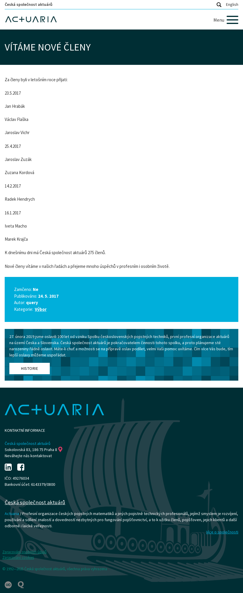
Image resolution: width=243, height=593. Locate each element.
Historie (29, 368)
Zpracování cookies (18, 557)
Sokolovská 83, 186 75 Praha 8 (33, 449)
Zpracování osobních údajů (24, 551)
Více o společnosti (222, 532)
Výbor (41, 309)
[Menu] (226, 20)
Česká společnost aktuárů (28, 4)
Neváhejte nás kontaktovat (28, 455)
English (232, 4)
